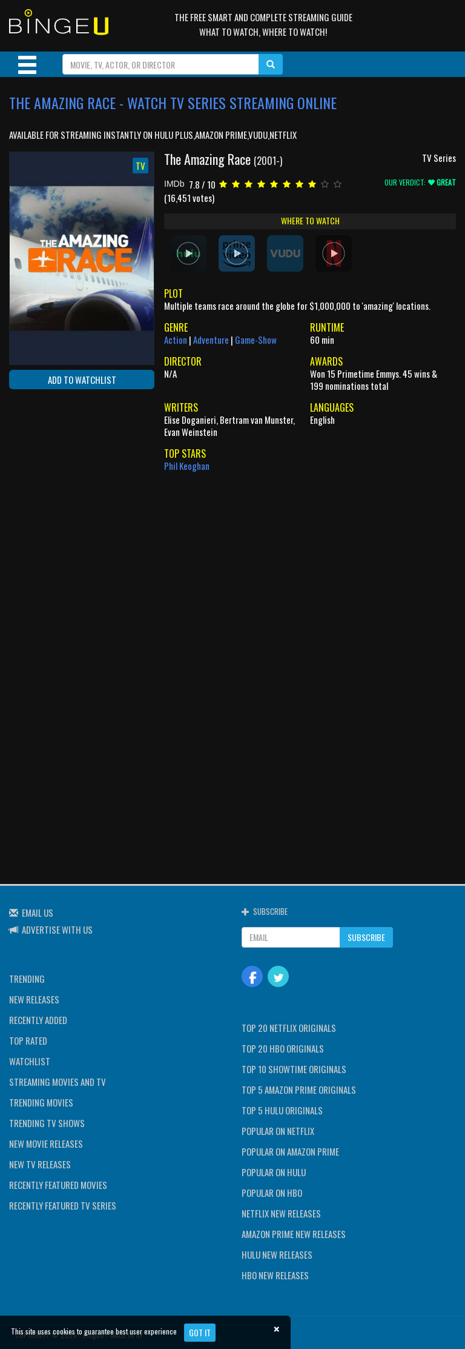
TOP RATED (28, 1040)
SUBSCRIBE (366, 937)
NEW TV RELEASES (40, 1164)
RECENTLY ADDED (38, 1019)
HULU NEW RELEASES (277, 1254)
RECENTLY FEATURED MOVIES (58, 1184)
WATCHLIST (29, 1061)
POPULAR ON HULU (274, 1172)
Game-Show (256, 339)
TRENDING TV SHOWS (47, 1123)
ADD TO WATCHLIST (82, 379)
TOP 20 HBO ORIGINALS (283, 1048)
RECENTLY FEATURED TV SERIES (62, 1205)
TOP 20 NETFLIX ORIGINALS (289, 1027)
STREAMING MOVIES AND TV (57, 1081)
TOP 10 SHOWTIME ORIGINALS (294, 1069)
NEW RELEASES (34, 999)
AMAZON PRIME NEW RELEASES (294, 1233)
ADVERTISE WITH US (57, 929)
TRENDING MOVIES (41, 1102)
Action (175, 339)
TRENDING (27, 978)
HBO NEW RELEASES (275, 1275)
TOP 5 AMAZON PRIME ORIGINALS (299, 1089)
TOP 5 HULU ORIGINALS (282, 1110)
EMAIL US (37, 912)
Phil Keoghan (186, 465)
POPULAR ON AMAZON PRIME (290, 1151)
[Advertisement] (63, 477)
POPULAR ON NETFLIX (278, 1130)
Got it (200, 1332)
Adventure (211, 339)
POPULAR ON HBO (272, 1192)
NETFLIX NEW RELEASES (281, 1213)
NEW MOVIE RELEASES (46, 1143)
